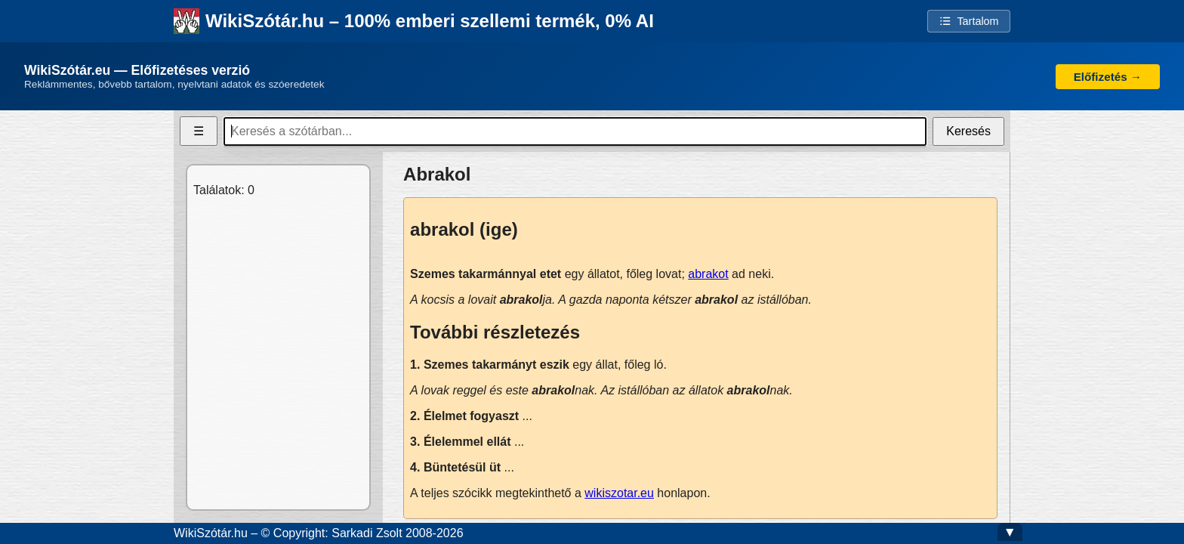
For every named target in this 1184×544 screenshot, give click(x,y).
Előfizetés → (1108, 76)
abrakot (708, 273)
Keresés (968, 131)
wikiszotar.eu (619, 493)
